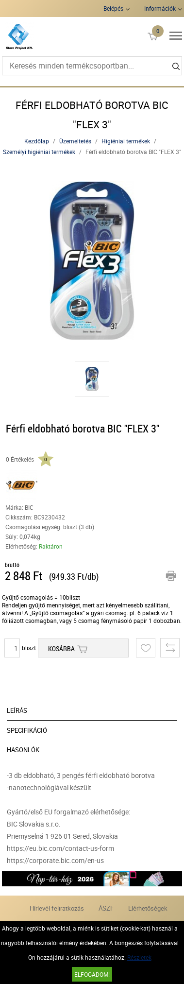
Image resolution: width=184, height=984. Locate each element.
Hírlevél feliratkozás (57, 908)
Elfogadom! (92, 974)
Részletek (139, 957)
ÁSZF (106, 908)
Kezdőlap (36, 141)
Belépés (113, 8)
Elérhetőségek (147, 908)
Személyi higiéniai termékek (39, 151)
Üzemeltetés (75, 141)
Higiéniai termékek (125, 141)
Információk (160, 8)
